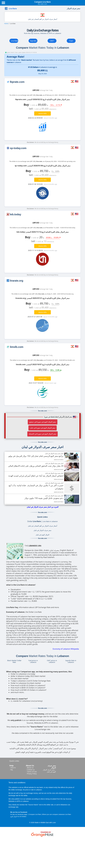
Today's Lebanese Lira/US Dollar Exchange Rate (30, 681)
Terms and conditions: (17, 783)
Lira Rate (14, 41)
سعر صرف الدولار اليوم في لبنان (49, 771)
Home (6, 23)
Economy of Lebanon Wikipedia (66, 649)
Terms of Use (32, 772)
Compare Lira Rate (35, 814)
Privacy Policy (32, 774)
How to (13, 768)
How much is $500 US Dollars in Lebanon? (28, 687)
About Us (30, 768)
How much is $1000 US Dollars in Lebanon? (28, 690)
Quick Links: (14, 761)
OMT (52, 41)
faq (11, 770)
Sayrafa (33, 41)
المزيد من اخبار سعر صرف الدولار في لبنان (42, 507)
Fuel (71, 41)
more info (42, 113)
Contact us (31, 770)
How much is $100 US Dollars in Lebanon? (28, 685)
